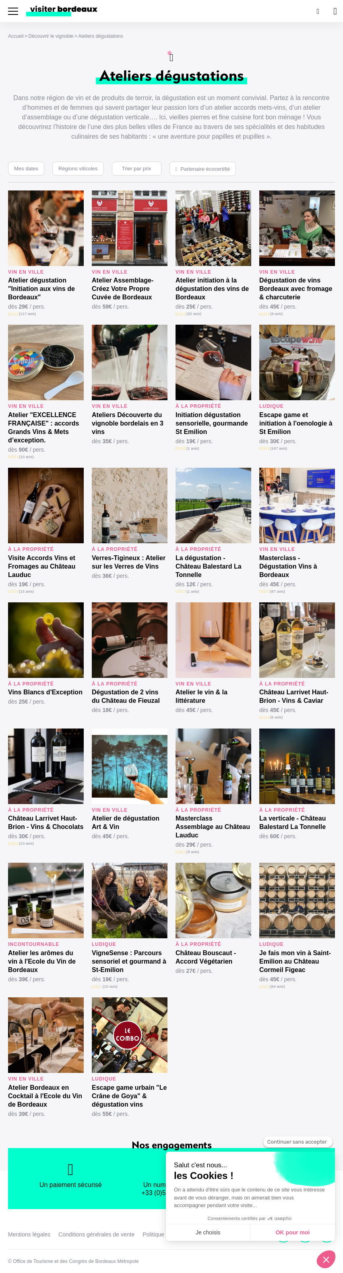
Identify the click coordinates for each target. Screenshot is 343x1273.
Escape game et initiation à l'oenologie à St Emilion (296, 423)
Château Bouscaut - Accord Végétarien (206, 957)
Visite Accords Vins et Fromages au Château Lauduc (41, 566)
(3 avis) (192, 851)
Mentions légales (29, 1234)
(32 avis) (193, 313)
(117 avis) (27, 313)
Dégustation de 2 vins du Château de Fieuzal (126, 696)
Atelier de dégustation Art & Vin (125, 822)
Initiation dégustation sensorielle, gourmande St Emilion (212, 423)
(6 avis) (276, 717)
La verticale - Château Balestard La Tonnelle (292, 822)
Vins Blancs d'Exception (45, 692)
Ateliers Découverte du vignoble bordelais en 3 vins (127, 423)
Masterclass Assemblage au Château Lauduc (213, 827)
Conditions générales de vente (96, 1234)
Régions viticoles (78, 169)
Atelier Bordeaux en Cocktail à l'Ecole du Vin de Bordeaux (45, 1096)
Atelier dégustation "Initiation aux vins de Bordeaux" (41, 289)
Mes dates (26, 169)
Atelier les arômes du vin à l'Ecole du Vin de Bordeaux (42, 961)
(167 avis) (278, 448)
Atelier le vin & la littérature (201, 696)
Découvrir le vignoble (50, 36)
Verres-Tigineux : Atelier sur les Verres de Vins (128, 562)
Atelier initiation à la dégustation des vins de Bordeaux (212, 289)
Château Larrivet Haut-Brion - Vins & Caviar (294, 696)
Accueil (16, 36)
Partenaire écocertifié (205, 169)
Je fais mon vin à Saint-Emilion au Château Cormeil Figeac (295, 961)
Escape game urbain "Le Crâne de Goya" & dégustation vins (129, 1096)
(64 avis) (277, 986)
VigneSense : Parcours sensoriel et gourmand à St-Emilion (129, 961)
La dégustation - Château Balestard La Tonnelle (209, 566)
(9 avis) (276, 313)
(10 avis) (26, 456)
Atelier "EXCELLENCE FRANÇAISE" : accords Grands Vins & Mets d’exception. (43, 427)
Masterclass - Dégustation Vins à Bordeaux (288, 566)
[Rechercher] (317, 11)
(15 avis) (26, 591)
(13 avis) (26, 843)
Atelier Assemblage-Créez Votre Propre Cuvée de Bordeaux (122, 289)
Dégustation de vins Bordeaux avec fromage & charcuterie (295, 289)
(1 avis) (192, 448)
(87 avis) (277, 591)
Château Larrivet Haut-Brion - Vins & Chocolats (45, 822)
